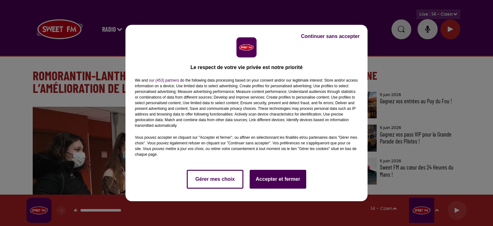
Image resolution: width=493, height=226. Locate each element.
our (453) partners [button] (164, 80)
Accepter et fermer (278, 179)
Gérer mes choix (215, 179)
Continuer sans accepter (330, 36)
